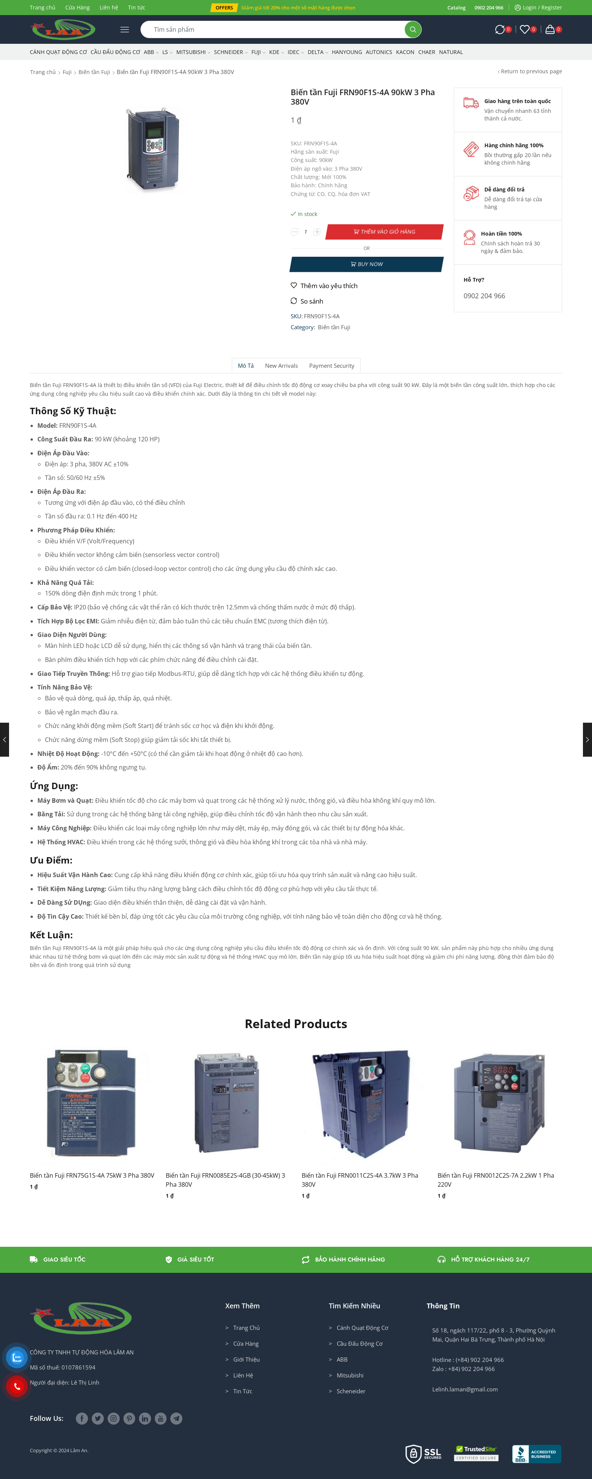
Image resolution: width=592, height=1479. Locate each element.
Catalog (456, 7)
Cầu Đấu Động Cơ (115, 52)
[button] (224, 7)
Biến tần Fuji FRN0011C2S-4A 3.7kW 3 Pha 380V (360, 1180)
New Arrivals (281, 366)
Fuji (258, 52)
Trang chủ (42, 7)
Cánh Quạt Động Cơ (58, 52)
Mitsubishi (193, 52)
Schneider (231, 52)
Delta (318, 52)
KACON (405, 52)
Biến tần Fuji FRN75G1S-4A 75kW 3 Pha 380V (92, 1175)
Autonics (379, 52)
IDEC (296, 52)
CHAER (426, 52)
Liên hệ (109, 7)
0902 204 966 (489, 7)
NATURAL (451, 52)
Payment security (332, 366)
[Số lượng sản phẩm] (306, 232)
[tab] (245, 365)
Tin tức (136, 7)
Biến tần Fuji (94, 72)
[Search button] (413, 29)
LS (167, 52)
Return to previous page (531, 71)
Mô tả (246, 366)
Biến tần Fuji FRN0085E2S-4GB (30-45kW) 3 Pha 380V (225, 1180)
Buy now (370, 264)
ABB (151, 52)
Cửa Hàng (77, 7)
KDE (276, 52)
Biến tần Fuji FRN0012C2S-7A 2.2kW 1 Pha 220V (496, 1180)
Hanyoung (347, 52)
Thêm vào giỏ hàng (388, 231)
